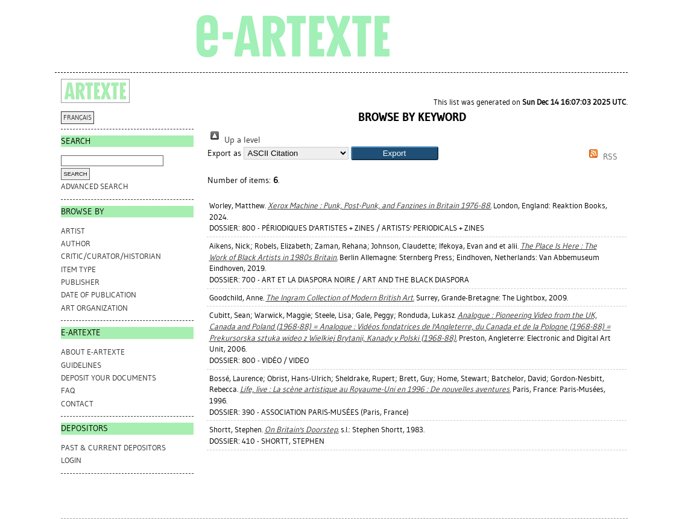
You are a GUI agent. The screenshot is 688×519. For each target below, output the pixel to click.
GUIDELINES (81, 365)
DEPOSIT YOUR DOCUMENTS (108, 377)
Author (75, 243)
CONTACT (77, 403)
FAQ (68, 390)
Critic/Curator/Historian (111, 256)
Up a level (233, 140)
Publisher (80, 282)
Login (71, 460)
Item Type (78, 269)
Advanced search (94, 186)
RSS (601, 157)
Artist (73, 230)
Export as (224, 153)
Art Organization (94, 307)
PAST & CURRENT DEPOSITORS (113, 447)
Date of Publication (98, 294)
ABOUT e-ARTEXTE (93, 351)
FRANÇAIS (77, 118)
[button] (394, 153)
